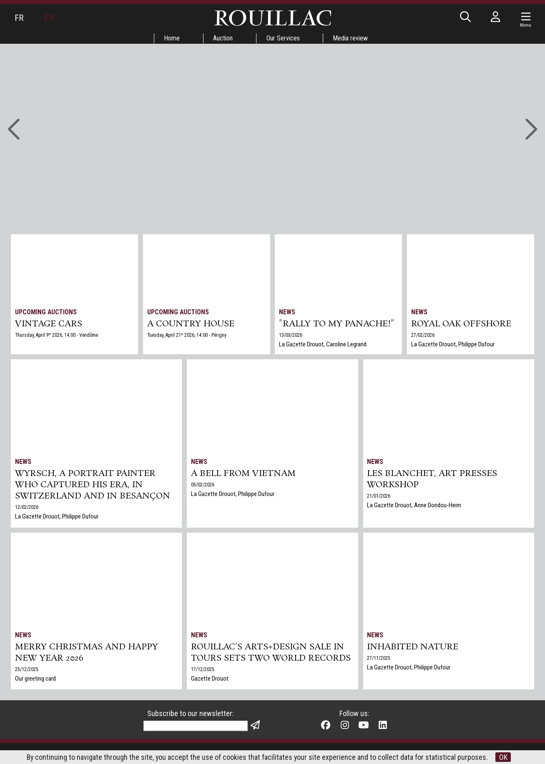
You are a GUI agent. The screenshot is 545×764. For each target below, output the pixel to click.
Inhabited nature (413, 648)
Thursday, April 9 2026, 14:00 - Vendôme (57, 335)
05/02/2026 (202, 485)
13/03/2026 (291, 335)
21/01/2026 (379, 497)
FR (19, 18)
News (287, 312)
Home (171, 38)
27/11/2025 (379, 659)
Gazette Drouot (210, 680)
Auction (223, 38)
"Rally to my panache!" (337, 324)
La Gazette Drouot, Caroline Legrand (323, 344)
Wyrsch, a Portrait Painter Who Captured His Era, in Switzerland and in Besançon (93, 485)
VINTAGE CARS (48, 324)
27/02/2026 (422, 335)
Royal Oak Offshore (461, 324)
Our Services (283, 38)
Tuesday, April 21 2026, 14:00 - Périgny (187, 335)
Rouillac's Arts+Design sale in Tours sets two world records (271, 653)
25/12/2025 (26, 671)
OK (504, 757)
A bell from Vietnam (243, 474)
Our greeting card (35, 680)
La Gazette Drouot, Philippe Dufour (453, 344)
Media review (351, 38)
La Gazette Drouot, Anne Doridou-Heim (414, 506)
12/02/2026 (26, 509)
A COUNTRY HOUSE (191, 324)
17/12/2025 (202, 671)
